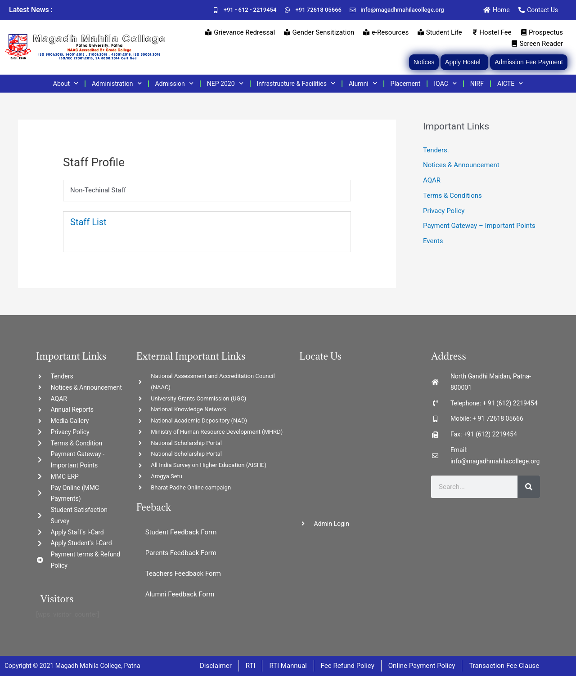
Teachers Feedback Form (183, 573)
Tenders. (436, 150)
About (65, 83)
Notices (424, 62)
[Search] (529, 487)
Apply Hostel (464, 62)
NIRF (477, 83)
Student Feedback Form (181, 532)
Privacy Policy (443, 211)
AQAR (432, 180)
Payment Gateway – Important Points (479, 226)
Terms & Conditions (452, 195)
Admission (174, 83)
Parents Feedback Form (180, 553)
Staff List (88, 222)
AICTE (510, 83)
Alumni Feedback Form (180, 594)
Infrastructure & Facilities (296, 83)
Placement (406, 83)
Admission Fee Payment (529, 62)
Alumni (363, 83)
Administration (116, 83)
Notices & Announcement (461, 165)
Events (433, 241)
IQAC (445, 83)
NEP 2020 (225, 83)
